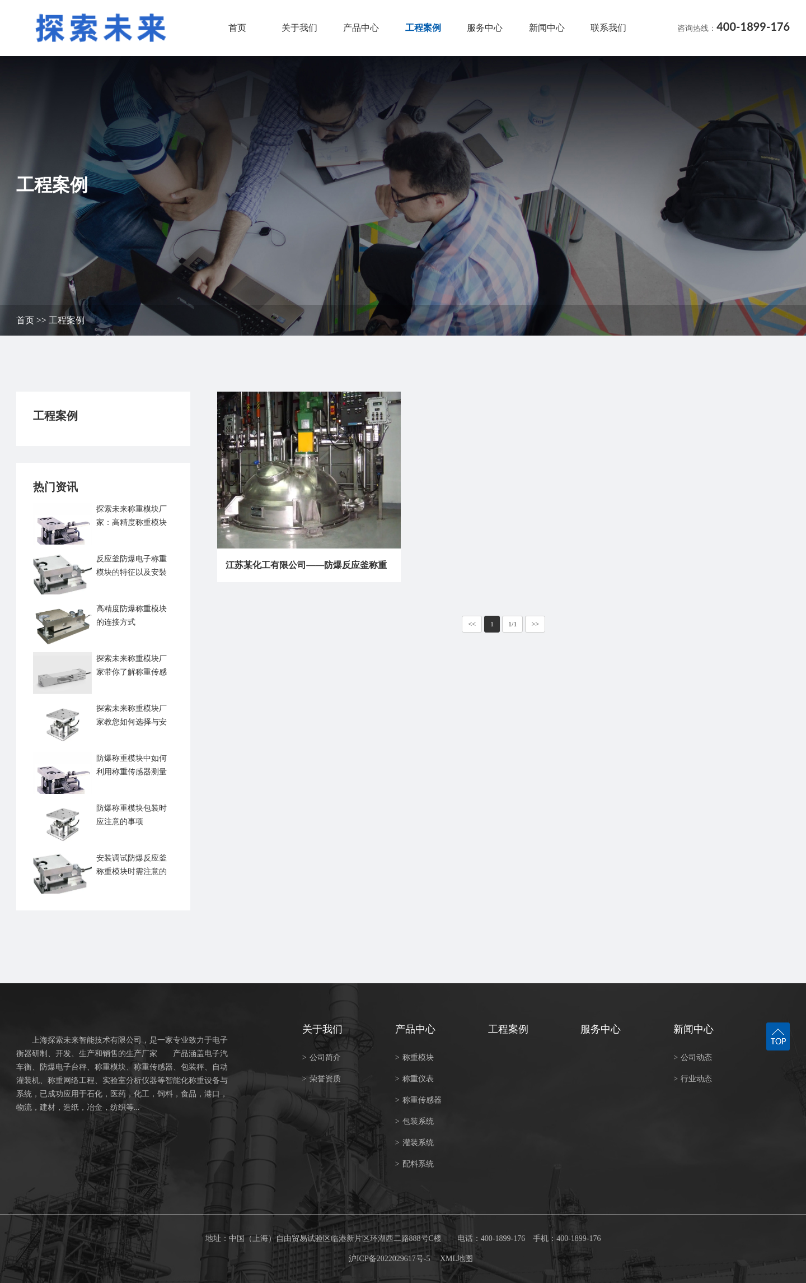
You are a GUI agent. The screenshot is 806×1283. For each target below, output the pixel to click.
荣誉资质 (321, 1079)
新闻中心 (547, 27)
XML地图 (456, 1258)
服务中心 (485, 27)
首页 (237, 27)
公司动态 (692, 1057)
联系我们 (608, 27)
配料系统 (414, 1164)
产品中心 (361, 27)
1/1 (512, 624)
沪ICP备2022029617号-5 (389, 1258)
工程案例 (423, 27)
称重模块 (414, 1057)
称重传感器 (418, 1100)
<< (472, 624)
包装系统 (414, 1121)
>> (535, 624)
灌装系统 (414, 1142)
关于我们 (299, 27)
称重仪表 (414, 1079)
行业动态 (692, 1079)
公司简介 (321, 1057)
